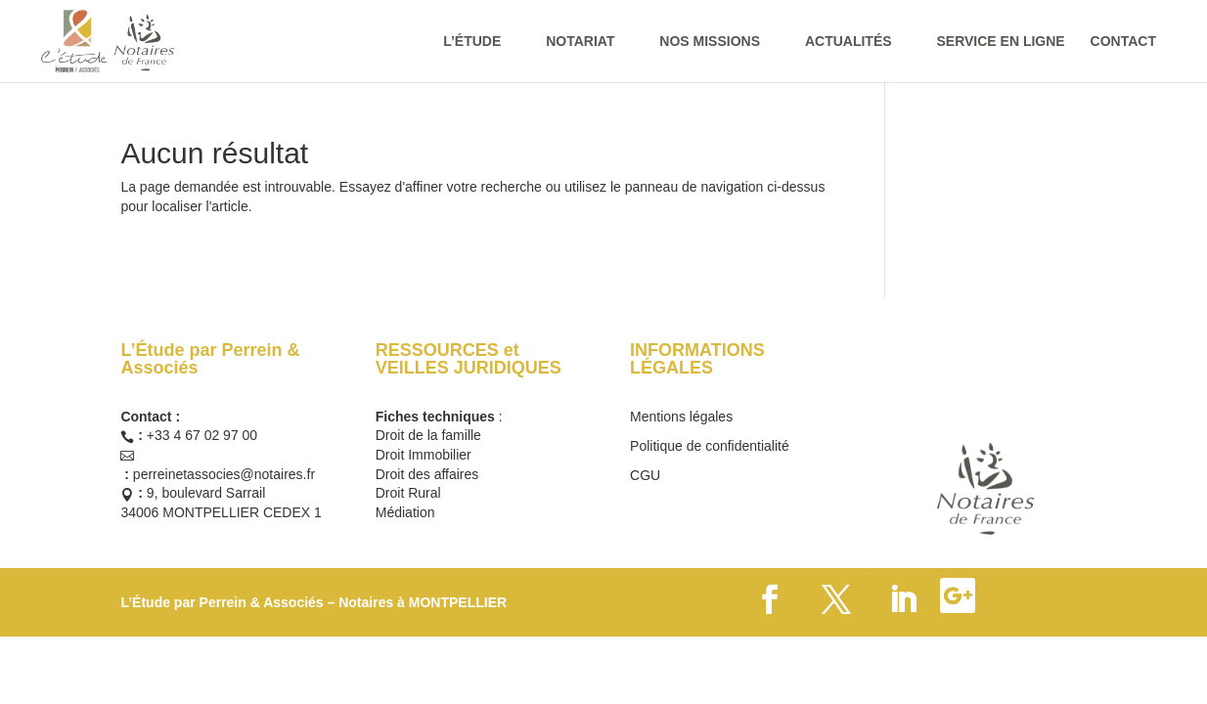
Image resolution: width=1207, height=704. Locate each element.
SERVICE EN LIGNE (1000, 41)
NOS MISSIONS (709, 41)
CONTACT (1123, 41)
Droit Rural (408, 493)
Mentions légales (681, 417)
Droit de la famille (428, 435)
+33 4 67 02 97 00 (202, 435)
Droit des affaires (427, 474)
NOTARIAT (580, 41)
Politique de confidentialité (709, 446)
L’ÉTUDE (472, 41)
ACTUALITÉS (848, 41)
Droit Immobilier (423, 454)
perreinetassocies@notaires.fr (224, 474)
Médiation (405, 512)
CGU (645, 475)
